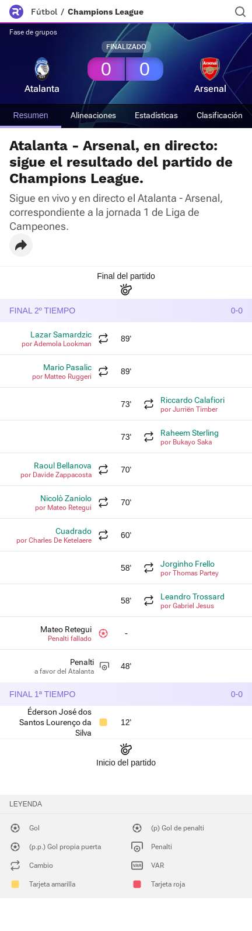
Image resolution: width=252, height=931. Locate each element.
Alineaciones (93, 115)
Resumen (30, 115)
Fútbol (44, 11)
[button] (21, 245)
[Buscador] (240, 11)
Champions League (106, 11)
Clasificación (220, 115)
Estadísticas (156, 115)
